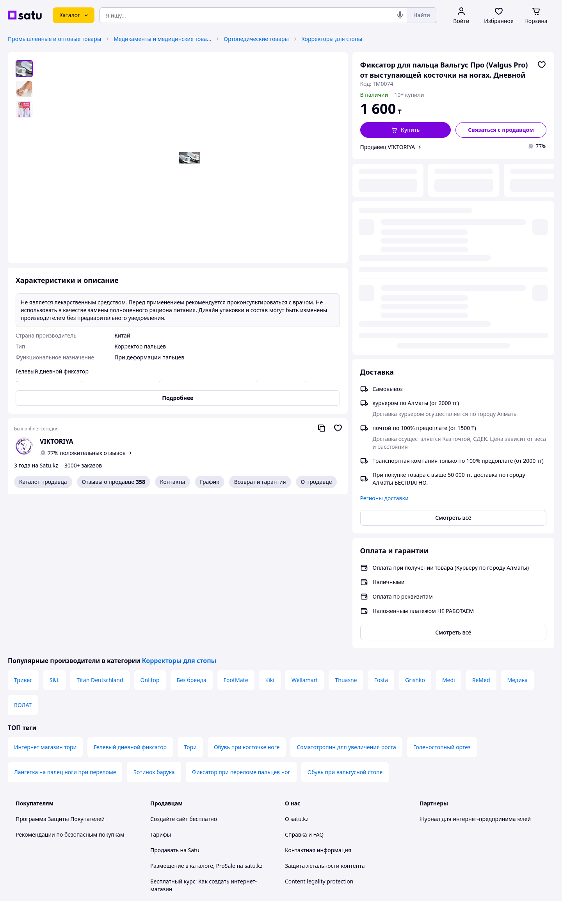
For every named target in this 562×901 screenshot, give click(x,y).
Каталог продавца (43, 481)
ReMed (481, 526)
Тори (190, 593)
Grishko (415, 526)
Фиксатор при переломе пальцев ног (241, 618)
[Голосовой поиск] (400, 15)
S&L (54, 526)
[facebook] (438, 819)
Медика (517, 526)
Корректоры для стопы (331, 39)
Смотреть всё (453, 322)
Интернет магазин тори (45, 593)
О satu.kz (296, 665)
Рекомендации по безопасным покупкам (70, 680)
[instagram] (452, 819)
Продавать (164, 696)
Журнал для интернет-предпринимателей (475, 665)
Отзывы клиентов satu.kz (183, 751)
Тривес (23, 526)
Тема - (182, 819)
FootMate (236, 526)
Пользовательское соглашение (191, 766)
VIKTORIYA (56, 441)
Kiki (269, 526)
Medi (448, 526)
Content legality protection (319, 727)
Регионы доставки (384, 302)
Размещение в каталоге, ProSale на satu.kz (206, 712)
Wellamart (305, 526)
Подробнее (177, 398)
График (209, 481)
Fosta (381, 526)
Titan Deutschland (99, 526)
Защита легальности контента (325, 712)
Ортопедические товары (256, 39)
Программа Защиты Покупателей (60, 665)
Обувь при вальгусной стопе (345, 618)
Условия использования (361, 865)
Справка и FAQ (304, 680)
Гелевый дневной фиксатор (130, 593)
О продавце (316, 481)
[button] (405, 130)
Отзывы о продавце (113, 482)
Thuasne (346, 526)
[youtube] (424, 819)
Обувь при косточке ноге (247, 593)
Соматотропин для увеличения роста (346, 593)
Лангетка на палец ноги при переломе (65, 618)
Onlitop (150, 526)
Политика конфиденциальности (192, 782)
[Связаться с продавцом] (500, 130)
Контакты (172, 481)
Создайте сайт (169, 665)
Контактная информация (318, 696)
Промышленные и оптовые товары (54, 39)
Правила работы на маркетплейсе (195, 797)
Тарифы (160, 680)
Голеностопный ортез (442, 593)
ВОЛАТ (23, 551)
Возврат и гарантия (260, 481)
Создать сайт (381, 886)
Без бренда (191, 526)
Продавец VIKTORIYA (387, 147)
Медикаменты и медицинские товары (162, 39)
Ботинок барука (153, 618)
